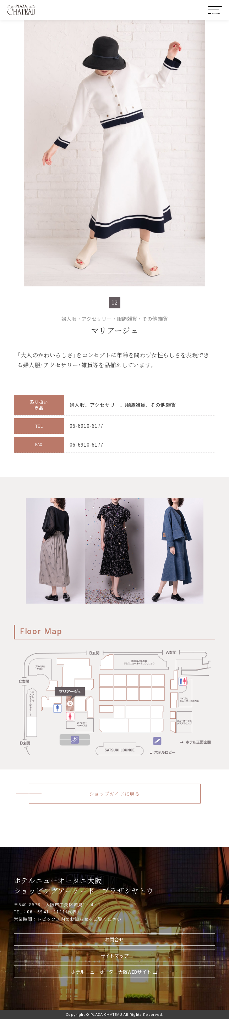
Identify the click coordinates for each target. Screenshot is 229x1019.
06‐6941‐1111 (46, 911)
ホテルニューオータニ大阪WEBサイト (111, 971)
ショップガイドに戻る (114, 793)
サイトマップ (114, 955)
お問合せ (114, 939)
